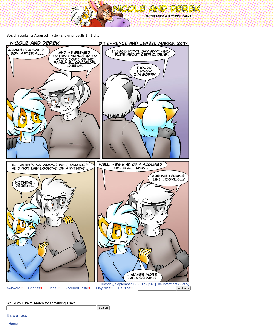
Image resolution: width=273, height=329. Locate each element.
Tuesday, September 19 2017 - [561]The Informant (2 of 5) (97, 282)
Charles (34, 288)
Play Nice (103, 288)
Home (13, 324)
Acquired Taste (76, 288)
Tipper (53, 288)
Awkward (13, 288)
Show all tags (16, 315)
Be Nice (124, 288)
